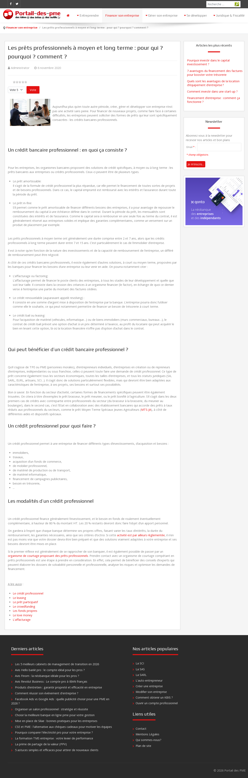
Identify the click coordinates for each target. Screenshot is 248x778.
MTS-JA (146, 410)
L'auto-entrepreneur (149, 680)
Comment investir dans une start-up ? (212, 91)
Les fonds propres (25, 611)
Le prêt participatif (25, 602)
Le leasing (19, 598)
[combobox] (223, 4)
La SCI (140, 663)
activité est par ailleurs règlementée (141, 535)
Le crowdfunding (24, 606)
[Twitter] (17, 4)
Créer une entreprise (149, 686)
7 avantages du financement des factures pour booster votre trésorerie (215, 73)
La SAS (140, 669)
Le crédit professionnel (28, 593)
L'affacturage (22, 620)
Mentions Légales (147, 734)
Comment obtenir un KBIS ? (154, 697)
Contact (141, 728)
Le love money (22, 615)
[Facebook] (11, 4)
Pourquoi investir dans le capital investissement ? (208, 62)
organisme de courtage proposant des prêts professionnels (48, 556)
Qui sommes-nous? (148, 740)
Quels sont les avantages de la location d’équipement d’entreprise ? (213, 83)
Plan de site (143, 746)
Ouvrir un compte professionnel (157, 703)
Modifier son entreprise (151, 692)
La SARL (141, 675)
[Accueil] (68, 15)
